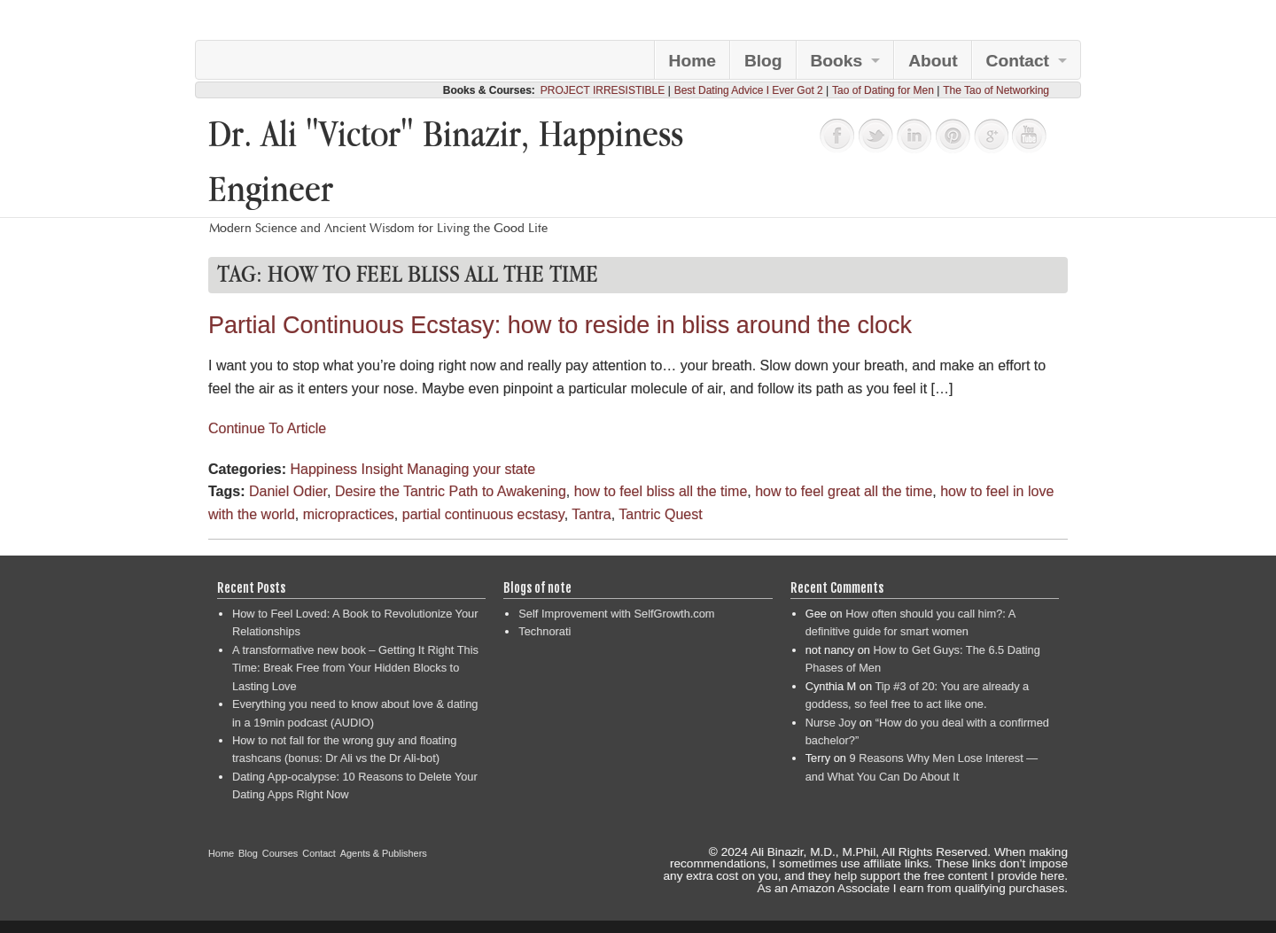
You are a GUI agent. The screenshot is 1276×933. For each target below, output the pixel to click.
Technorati (544, 631)
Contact (1017, 60)
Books (837, 60)
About (932, 60)
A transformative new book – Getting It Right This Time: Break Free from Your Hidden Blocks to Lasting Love (355, 668)
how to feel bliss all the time (661, 491)
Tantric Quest (660, 514)
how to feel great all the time (843, 491)
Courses (280, 853)
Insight (382, 469)
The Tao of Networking (996, 90)
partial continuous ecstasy (483, 514)
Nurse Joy (831, 722)
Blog (763, 60)
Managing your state (471, 469)
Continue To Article (267, 428)
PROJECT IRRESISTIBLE (603, 90)
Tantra (591, 514)
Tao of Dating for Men (883, 90)
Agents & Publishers (383, 853)
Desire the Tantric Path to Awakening (450, 491)
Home (692, 60)
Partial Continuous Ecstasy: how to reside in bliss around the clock (560, 325)
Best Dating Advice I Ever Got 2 (748, 90)
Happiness (323, 469)
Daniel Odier (288, 491)
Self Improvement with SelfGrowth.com (616, 613)
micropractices (348, 514)
